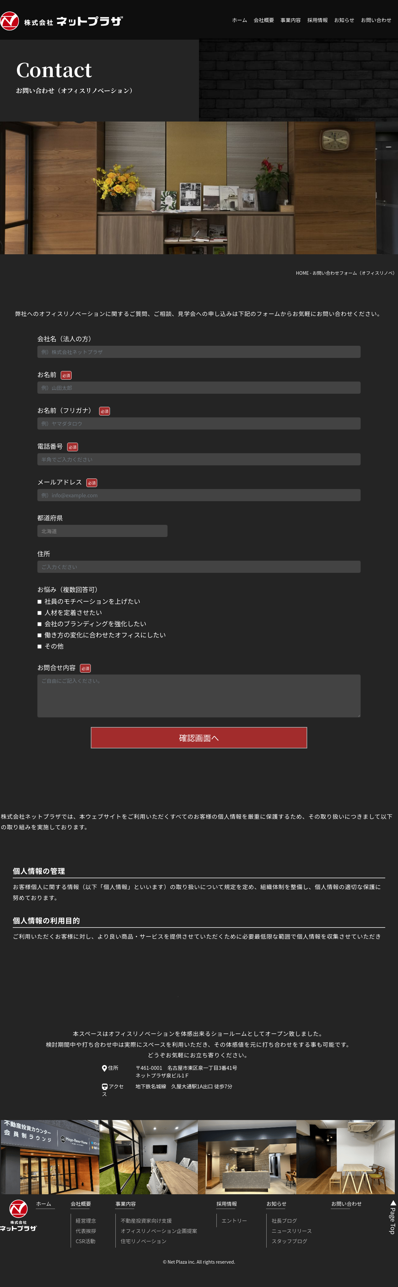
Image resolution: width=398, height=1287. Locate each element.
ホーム (239, 20)
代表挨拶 (86, 1233)
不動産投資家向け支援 (146, 1223)
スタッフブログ (289, 1243)
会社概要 (264, 20)
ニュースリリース (291, 1233)
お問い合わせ (376, 20)
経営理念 (86, 1223)
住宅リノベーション (144, 1243)
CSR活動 (85, 1243)
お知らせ (344, 20)
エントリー (234, 1223)
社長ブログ (284, 1223)
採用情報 (317, 20)
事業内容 (290, 20)
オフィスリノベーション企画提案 (159, 1233)
